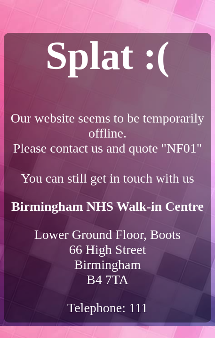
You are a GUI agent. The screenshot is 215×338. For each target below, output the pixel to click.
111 (138, 307)
